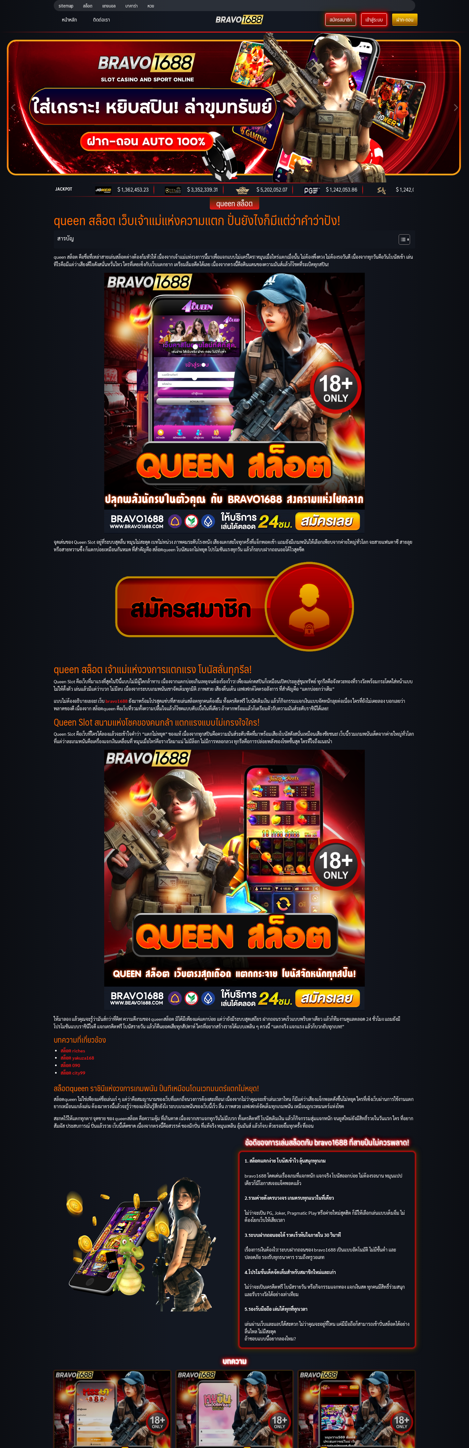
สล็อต (87, 5)
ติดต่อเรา (101, 19)
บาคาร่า (131, 5)
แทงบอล (109, 5)
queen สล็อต (234, 203)
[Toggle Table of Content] (401, 239)
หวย (151, 5)
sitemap (66, 5)
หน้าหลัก (69, 19)
